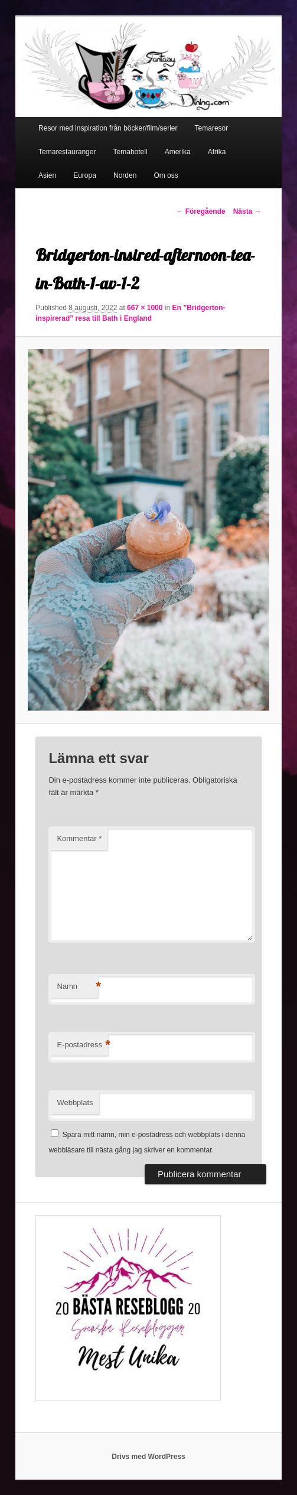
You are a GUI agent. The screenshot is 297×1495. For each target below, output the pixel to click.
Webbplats (75, 1102)
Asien (47, 175)
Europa (84, 175)
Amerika (178, 152)
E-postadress (82, 1045)
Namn (77, 986)
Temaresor (212, 128)
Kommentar (79, 838)
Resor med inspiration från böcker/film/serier (107, 128)
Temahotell (130, 152)
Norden (124, 175)
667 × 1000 (144, 308)
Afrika (217, 152)
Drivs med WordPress (148, 1456)
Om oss (166, 175)
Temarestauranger (67, 152)
